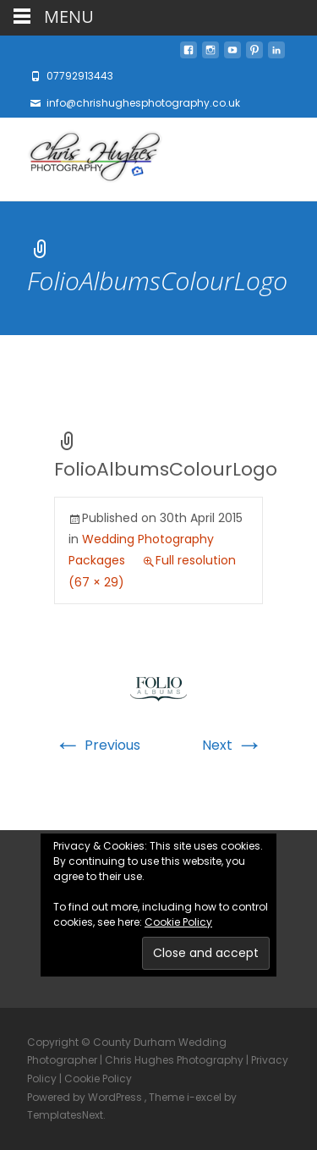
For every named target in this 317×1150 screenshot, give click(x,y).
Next (232, 745)
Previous (97, 745)
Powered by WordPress (86, 1097)
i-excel (205, 1097)
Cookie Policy (178, 922)
